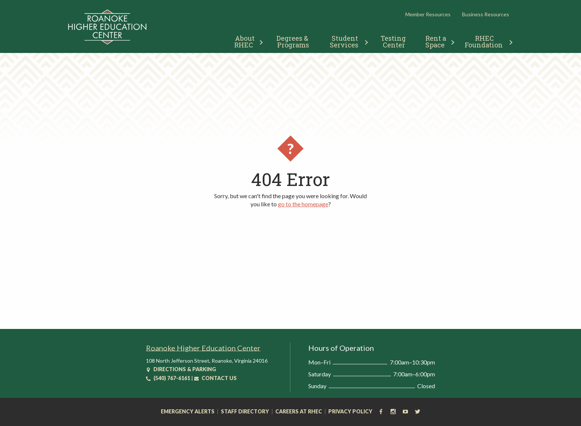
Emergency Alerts (188, 411)
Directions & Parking (181, 369)
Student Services (345, 41)
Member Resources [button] (428, 14)
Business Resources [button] (485, 14)
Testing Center (394, 41)
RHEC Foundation (484, 41)
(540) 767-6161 (168, 378)
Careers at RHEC (298, 411)
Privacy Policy (350, 411)
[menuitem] (245, 40)
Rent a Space (436, 41)
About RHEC (245, 41)
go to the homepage (303, 203)
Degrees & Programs (293, 41)
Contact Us (215, 378)
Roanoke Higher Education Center (203, 347)
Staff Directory (245, 411)
